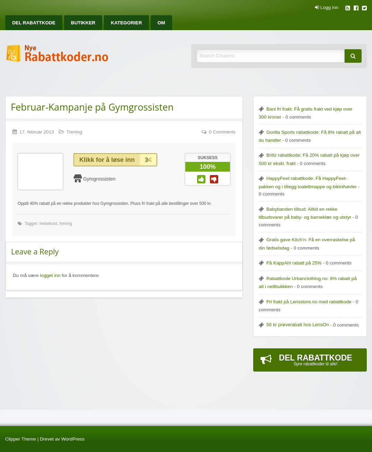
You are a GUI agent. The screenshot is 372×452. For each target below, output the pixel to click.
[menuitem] (33, 22)
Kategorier (126, 22)
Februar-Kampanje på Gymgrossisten (92, 107)
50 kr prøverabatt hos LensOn (297, 324)
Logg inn (326, 7)
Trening (74, 131)
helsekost (48, 223)
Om (161, 22)
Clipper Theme (20, 439)
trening (66, 223)
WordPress (73, 439)
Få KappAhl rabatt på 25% (293, 263)
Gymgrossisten (99, 179)
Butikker (83, 22)
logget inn (50, 275)
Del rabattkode (33, 22)
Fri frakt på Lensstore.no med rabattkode (309, 301)
